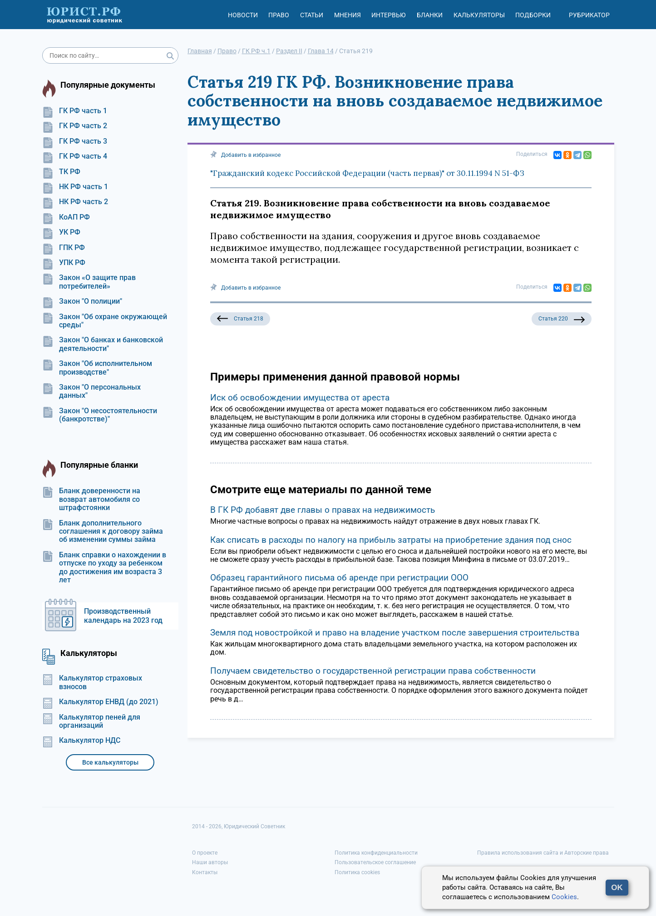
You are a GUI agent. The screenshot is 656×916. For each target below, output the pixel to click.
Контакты (204, 872)
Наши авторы (210, 862)
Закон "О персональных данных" (91, 391)
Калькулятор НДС (81, 740)
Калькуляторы (479, 15)
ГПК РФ (63, 248)
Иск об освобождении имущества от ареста (300, 397)
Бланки (430, 15)
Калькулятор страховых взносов (92, 682)
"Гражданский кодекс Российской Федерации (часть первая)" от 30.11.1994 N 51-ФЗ (367, 173)
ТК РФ (61, 172)
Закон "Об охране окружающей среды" (104, 321)
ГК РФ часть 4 (74, 156)
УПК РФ (63, 263)
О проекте (204, 853)
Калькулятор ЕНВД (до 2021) (100, 702)
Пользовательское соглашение (375, 862)
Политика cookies (357, 872)
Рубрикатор (589, 15)
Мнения (347, 15)
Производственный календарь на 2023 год (123, 616)
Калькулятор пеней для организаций (91, 721)
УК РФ (61, 232)
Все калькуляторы (110, 762)
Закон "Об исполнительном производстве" (97, 368)
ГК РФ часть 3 (74, 141)
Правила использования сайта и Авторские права (543, 853)
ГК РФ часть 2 (74, 126)
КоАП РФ (66, 217)
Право (278, 15)
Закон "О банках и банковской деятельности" (102, 344)
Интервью (388, 15)
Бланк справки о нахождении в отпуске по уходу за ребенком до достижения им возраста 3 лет (104, 567)
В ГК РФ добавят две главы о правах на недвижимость (322, 510)
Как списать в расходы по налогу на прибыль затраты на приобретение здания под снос (391, 540)
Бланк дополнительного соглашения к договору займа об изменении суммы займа (102, 531)
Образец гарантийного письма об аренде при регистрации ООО (339, 577)
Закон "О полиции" (82, 301)
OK (617, 887)
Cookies (564, 897)
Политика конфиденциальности (376, 853)
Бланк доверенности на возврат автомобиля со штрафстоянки (91, 499)
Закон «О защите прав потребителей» (89, 282)
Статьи (311, 15)
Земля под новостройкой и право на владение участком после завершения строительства (394, 632)
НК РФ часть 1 (75, 187)
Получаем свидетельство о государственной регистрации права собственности (373, 671)
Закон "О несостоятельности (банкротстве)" (99, 415)
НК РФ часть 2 (75, 202)
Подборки (533, 15)
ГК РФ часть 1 (74, 111)
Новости (243, 15)
